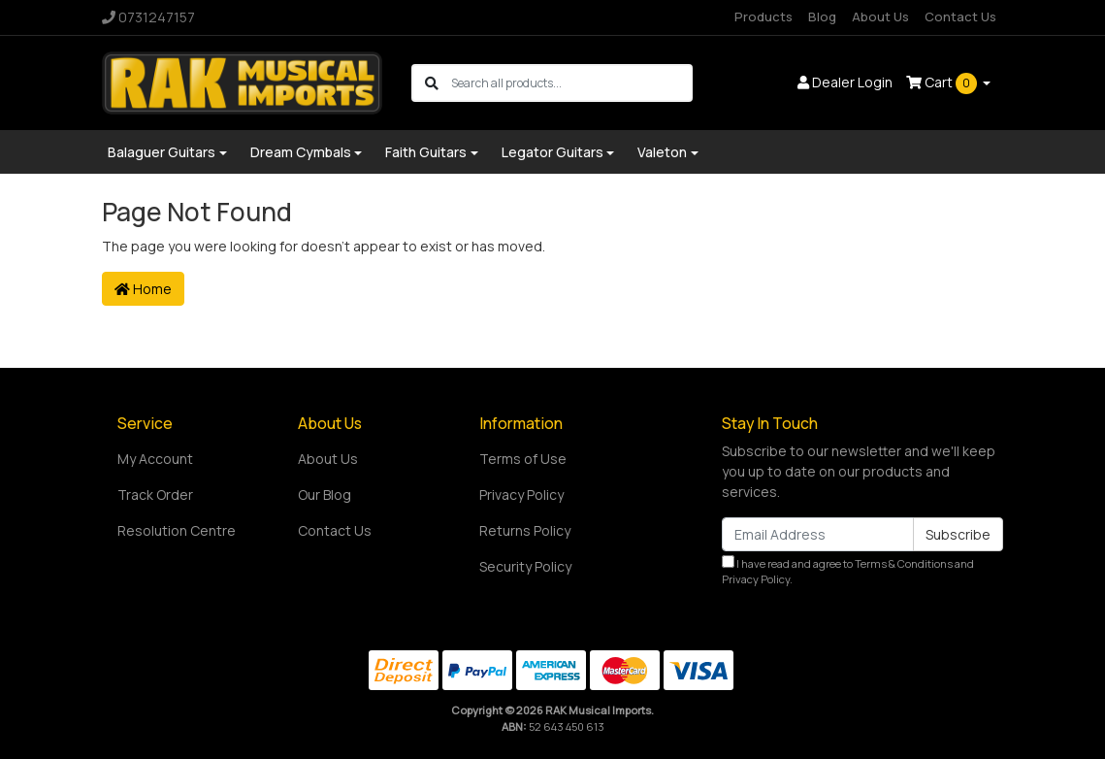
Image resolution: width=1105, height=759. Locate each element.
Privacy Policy (521, 494)
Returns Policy (524, 530)
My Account (155, 458)
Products (763, 16)
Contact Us (960, 16)
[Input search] (571, 83)
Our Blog (324, 494)
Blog (822, 16)
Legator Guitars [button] (552, 152)
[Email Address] (818, 534)
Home (143, 289)
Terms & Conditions (904, 563)
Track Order (155, 494)
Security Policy (525, 566)
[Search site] (431, 83)
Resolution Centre (176, 530)
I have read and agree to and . (848, 571)
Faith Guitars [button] (426, 152)
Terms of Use (523, 458)
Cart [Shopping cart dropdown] (943, 83)
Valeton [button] (662, 152)
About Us (880, 16)
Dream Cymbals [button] (300, 152)
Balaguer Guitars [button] (161, 152)
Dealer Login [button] (845, 82)
